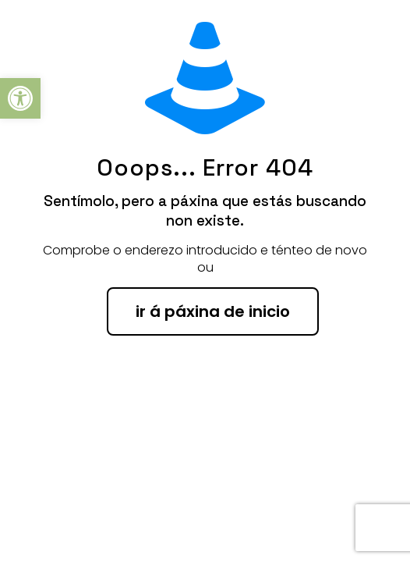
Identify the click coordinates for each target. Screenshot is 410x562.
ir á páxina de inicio (213, 311)
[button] (20, 98)
